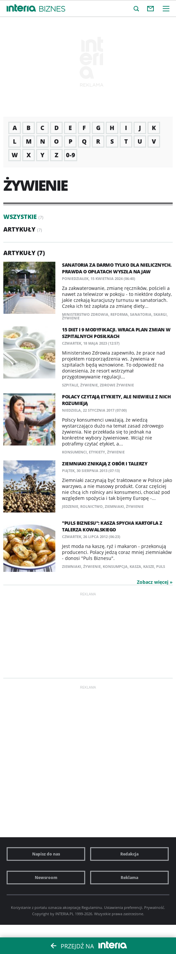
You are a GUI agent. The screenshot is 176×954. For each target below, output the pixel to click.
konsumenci (74, 451)
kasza (135, 566)
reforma (119, 314)
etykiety (97, 451)
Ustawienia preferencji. (123, 907)
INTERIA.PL (64, 913)
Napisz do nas (46, 854)
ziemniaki (114, 506)
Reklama (129, 877)
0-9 (70, 155)
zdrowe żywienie (117, 384)
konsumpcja (115, 566)
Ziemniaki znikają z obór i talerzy (104, 463)
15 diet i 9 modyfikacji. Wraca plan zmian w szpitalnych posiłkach (116, 332)
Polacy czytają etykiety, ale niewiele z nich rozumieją (116, 399)
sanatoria (140, 314)
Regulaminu (92, 907)
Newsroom (46, 877)
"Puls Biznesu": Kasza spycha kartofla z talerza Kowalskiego (112, 526)
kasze (148, 566)
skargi (160, 314)
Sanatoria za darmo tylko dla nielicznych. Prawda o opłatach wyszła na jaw (117, 268)
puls (160, 566)
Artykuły (19, 229)
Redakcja (129, 854)
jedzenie (70, 506)
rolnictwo (91, 506)
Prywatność (154, 907)
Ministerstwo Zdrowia (85, 314)
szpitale (70, 384)
